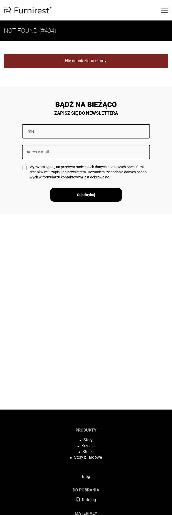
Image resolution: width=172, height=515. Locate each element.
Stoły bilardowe (88, 457)
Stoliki (88, 451)
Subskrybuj (86, 195)
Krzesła (88, 445)
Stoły (88, 439)
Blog (86, 476)
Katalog (86, 499)
